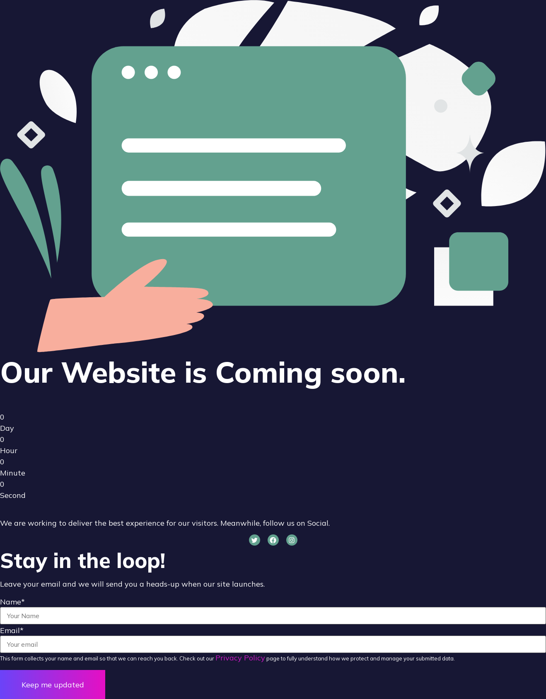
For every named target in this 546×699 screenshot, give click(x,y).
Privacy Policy (240, 658)
